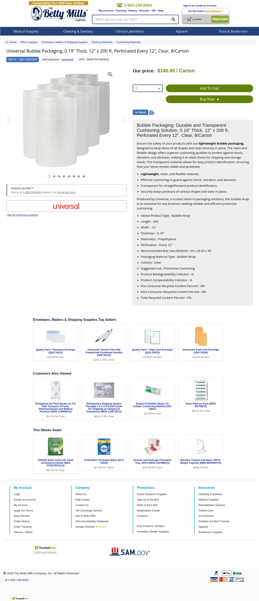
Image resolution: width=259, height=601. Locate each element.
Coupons (142, 515)
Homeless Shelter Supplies (153, 531)
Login (17, 494)
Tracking (121, 10)
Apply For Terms (23, 510)
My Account (106, 10)
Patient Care (206, 510)
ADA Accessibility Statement (92, 521)
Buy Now (209, 99)
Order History (21, 521)
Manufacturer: (51, 59)
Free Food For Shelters (150, 526)
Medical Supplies (26, 31)
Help (160, 10)
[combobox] (148, 88)
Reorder (144, 10)
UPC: (82, 59)
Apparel (181, 31)
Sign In (187, 5)
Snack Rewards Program (152, 494)
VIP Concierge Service (88, 510)
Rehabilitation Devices (212, 505)
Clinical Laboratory (130, 31)
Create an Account (206, 5)
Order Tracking (22, 526)
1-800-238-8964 (32, 192)
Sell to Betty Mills (85, 515)
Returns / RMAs (23, 532)
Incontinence (206, 515)
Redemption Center (148, 510)
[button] (10, 123)
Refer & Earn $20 (147, 505)
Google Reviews (85, 526)
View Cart (220, 19)
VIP (154, 10)
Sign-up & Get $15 (148, 499)
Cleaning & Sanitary (78, 31)
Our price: (144, 71)
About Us (80, 494)
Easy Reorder (22, 515)
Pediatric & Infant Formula (214, 521)
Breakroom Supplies (211, 532)
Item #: (12, 59)
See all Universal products (22, 215)
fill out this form (67, 192)
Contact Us (81, 505)
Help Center (82, 499)
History (132, 10)
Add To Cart (209, 88)
